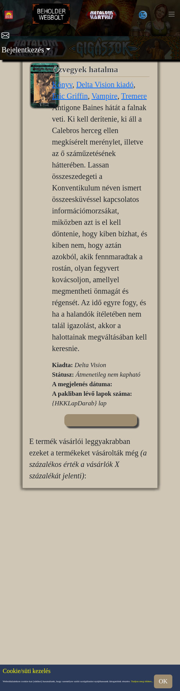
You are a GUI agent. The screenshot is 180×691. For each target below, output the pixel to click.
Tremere (134, 96)
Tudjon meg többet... (142, 681)
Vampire (105, 96)
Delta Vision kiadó (105, 84)
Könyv (62, 84)
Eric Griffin (70, 96)
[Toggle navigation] (171, 14)
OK (163, 681)
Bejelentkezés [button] (23, 50)
